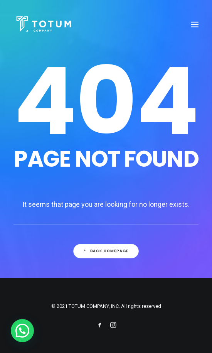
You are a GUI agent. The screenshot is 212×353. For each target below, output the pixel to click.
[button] (22, 330)
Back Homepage (106, 251)
